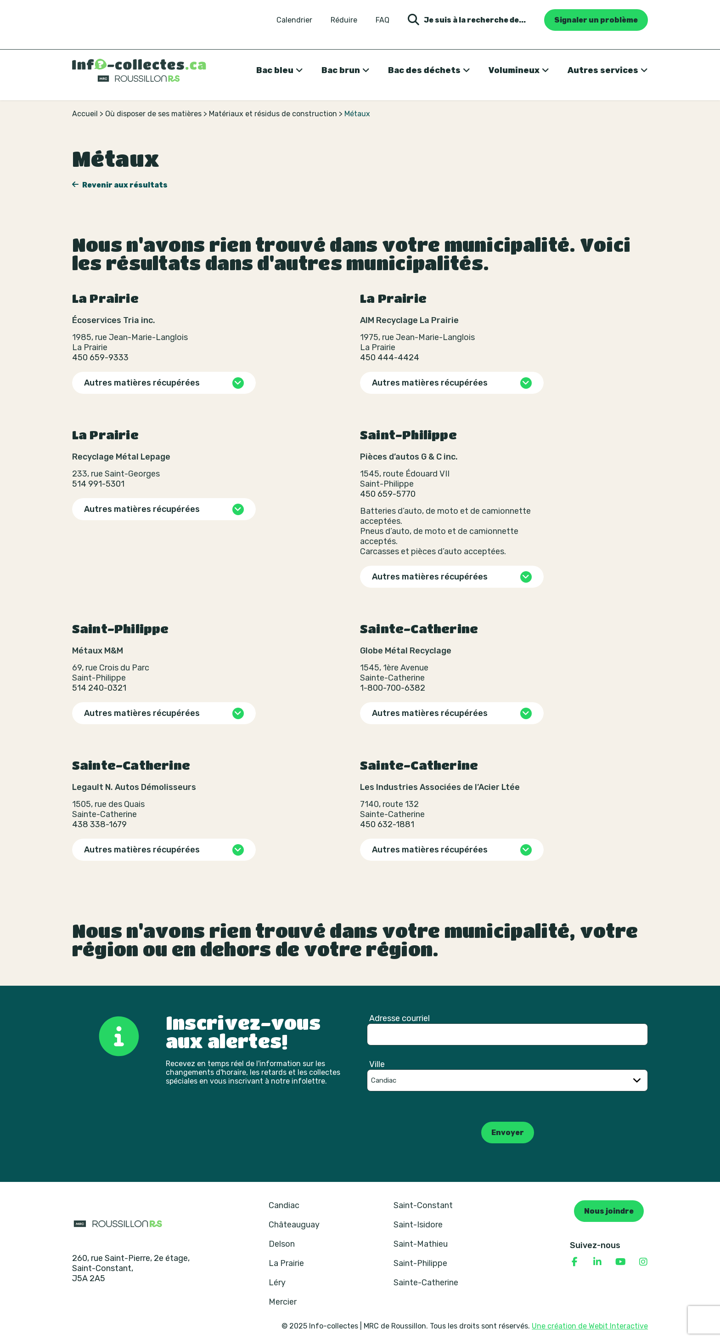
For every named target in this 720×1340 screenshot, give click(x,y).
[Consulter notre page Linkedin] (597, 1261)
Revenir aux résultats (124, 185)
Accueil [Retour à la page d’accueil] (85, 113)
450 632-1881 (387, 824)
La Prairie (286, 1263)
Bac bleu (274, 70)
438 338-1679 (99, 824)
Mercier (283, 1302)
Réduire (344, 20)
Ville (377, 1064)
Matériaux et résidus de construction (273, 113)
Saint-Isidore (418, 1225)
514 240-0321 (99, 688)
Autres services (603, 70)
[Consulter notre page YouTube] (620, 1261)
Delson (282, 1244)
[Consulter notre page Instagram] (643, 1261)
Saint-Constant (423, 1205)
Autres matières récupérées (142, 383)
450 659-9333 (100, 357)
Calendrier (294, 20)
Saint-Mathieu (421, 1244)
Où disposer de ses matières (153, 113)
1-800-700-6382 (392, 688)
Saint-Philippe (420, 1263)
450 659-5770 (388, 494)
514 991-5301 (98, 484)
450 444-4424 (389, 357)
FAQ (382, 20)
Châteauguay (294, 1225)
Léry (277, 1283)
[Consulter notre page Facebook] (574, 1261)
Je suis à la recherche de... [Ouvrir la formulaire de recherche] (467, 20)
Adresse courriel (399, 1018)
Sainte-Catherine (426, 1283)
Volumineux (514, 70)
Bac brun (340, 70)
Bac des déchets (424, 70)
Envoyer (507, 1132)
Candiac (284, 1205)
